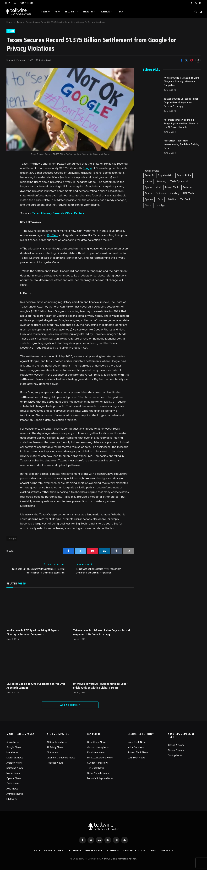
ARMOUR (106, 858)
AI (15, 2)
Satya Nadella (165, 175)
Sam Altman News (96, 742)
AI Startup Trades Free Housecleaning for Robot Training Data (181, 144)
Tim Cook (185, 199)
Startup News (175, 755)
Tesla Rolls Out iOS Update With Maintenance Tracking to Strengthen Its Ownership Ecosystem (38, 571)
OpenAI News (13, 778)
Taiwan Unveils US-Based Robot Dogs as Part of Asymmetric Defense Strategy (101, 632)
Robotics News (55, 762)
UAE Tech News (136, 757)
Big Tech (52, 235)
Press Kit (167, 850)
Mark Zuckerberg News (100, 757)
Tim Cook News (95, 768)
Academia (113, 850)
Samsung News (14, 768)
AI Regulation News (57, 742)
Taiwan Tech (172, 187)
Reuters (79, 213)
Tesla (160, 199)
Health (88, 12)
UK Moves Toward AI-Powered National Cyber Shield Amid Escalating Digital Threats (100, 686)
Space (148, 187)
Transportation (134, 850)
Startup (148, 205)
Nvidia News (13, 773)
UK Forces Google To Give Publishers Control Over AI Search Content (35, 686)
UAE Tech (188, 193)
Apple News (12, 742)
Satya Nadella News (98, 773)
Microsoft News (14, 757)
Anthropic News (14, 793)
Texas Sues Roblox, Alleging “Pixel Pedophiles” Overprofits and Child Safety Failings (98, 571)
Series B (149, 175)
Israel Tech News (137, 742)
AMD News (12, 788)
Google (87, 168)
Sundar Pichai (184, 175)
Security (70, 12)
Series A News (176, 745)
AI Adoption (53, 752)
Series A (187, 187)
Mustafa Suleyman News (100, 778)
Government (93, 850)
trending (174, 193)
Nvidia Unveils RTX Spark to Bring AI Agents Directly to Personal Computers (32, 632)
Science (105, 12)
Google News (13, 747)
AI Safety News (55, 747)
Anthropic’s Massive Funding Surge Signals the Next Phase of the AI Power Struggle (181, 123)
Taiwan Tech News (138, 752)
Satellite (172, 199)
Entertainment (54, 850)
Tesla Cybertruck (179, 181)
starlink (148, 181)
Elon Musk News (96, 752)
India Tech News (137, 747)
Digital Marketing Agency (123, 858)
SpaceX (149, 199)
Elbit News (11, 799)
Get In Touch (26, 2)
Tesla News (12, 783)
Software (161, 193)
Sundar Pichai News (98, 762)
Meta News (12, 752)
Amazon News (14, 762)
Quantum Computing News (61, 757)
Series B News (176, 750)
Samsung (161, 181)
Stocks (148, 193)
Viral (158, 187)
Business (75, 850)
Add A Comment (70, 705)
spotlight (161, 205)
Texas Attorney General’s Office (52, 213)
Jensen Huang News (98, 747)
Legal (153, 850)
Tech (7, 2)
